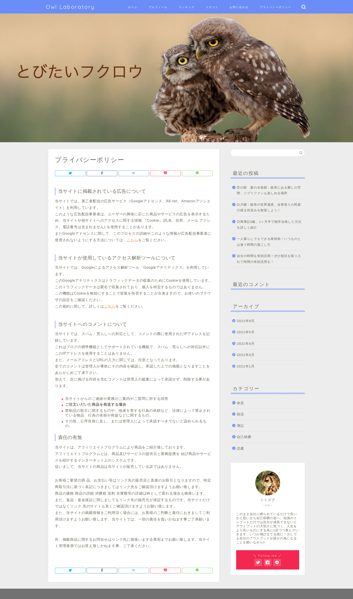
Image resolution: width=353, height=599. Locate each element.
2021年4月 (246, 343)
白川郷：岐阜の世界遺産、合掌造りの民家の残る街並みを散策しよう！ (269, 207)
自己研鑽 (244, 437)
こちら (132, 240)
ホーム (132, 7)
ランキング (187, 7)
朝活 (240, 414)
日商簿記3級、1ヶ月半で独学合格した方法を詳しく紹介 (269, 224)
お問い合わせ (239, 7)
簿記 (240, 426)
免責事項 (80, 593)
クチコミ (212, 7)
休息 (240, 403)
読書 (240, 448)
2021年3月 (246, 355)
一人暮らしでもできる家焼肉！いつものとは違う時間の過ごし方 (269, 241)
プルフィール (158, 7)
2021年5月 (246, 332)
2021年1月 (246, 366)
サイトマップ (60, 593)
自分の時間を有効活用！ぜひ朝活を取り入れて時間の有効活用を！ (269, 258)
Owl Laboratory (70, 6)
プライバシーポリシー (275, 7)
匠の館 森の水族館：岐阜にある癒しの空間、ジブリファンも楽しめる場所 (269, 190)
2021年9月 (246, 321)
